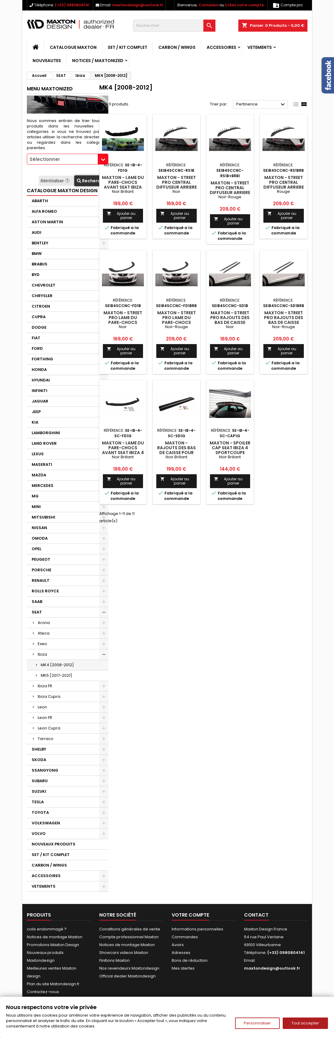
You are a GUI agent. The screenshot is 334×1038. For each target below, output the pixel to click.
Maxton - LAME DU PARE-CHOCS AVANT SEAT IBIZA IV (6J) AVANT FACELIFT (123, 187)
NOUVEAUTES (47, 61)
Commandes (185, 937)
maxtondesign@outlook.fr (137, 5)
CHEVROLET (44, 285)
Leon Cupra (49, 728)
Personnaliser (257, 1023)
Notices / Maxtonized (97, 61)
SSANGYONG (45, 770)
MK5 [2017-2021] (56, 675)
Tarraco (45, 739)
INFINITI (39, 391)
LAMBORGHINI (46, 433)
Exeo (42, 644)
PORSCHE (41, 570)
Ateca (43, 633)
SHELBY (39, 749)
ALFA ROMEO (44, 211)
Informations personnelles (197, 929)
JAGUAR (40, 401)
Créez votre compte (244, 5)
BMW (37, 253)
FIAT (36, 338)
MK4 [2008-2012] (57, 665)
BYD (36, 275)
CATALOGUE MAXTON (73, 47)
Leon (42, 707)
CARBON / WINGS (177, 47)
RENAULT (40, 580)
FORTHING (42, 359)
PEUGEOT (41, 559)
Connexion (209, 5)
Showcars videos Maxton (123, 952)
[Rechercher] (174, 26)
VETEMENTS (259, 47)
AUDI (36, 232)
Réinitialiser (56, 181)
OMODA (40, 538)
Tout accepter (305, 1023)
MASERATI (42, 464)
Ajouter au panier (121, 215)
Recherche (91, 181)
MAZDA (39, 475)
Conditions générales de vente (129, 929)
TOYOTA (40, 812)
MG (35, 496)
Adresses (181, 952)
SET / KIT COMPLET (127, 47)
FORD (37, 348)
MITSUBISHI (43, 517)
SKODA (39, 760)
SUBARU (40, 781)
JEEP (36, 412)
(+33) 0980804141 (72, 5)
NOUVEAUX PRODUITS (53, 844)
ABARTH (40, 201)
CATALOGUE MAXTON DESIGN (62, 190)
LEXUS (38, 454)
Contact (256, 914)
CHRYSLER (42, 296)
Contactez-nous (43, 992)
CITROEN (41, 306)
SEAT (37, 612)
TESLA (38, 802)
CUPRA (39, 317)
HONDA (39, 369)
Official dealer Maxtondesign (127, 976)
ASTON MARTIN (47, 222)
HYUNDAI (41, 380)
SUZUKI (39, 791)
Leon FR (45, 717)
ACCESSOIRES (221, 47)
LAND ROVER (44, 443)
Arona (44, 623)
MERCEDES (42, 485)
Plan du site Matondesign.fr (53, 984)
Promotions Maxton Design (53, 945)
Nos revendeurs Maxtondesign (129, 968)
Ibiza (42, 654)
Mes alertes (183, 968)
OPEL (36, 549)
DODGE (39, 327)
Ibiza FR (45, 686)
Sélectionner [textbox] (45, 159)
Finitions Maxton (114, 960)
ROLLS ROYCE (45, 591)
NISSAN (39, 528)
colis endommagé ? (47, 929)
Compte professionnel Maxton (129, 937)
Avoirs (178, 945)
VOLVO (39, 833)
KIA (35, 422)
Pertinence (261, 104)
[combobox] (67, 159)
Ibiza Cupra (49, 696)
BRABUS (39, 264)
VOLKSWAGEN (46, 823)
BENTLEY (40, 243)
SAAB (37, 601)
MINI (36, 507)
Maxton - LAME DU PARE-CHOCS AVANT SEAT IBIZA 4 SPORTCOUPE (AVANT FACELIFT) (123, 452)
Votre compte (190, 914)
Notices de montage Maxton (54, 937)
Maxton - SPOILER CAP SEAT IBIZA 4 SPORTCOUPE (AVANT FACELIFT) (230, 450)
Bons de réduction (190, 960)
